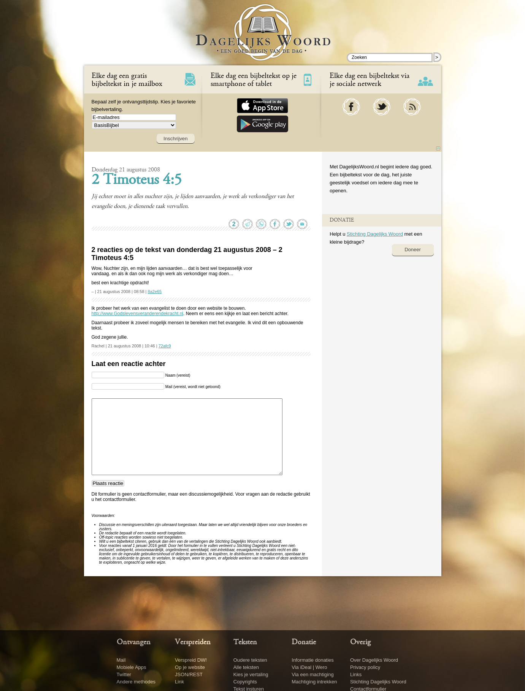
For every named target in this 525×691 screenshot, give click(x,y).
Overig (360, 642)
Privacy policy (365, 667)
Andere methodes (136, 682)
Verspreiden (193, 642)
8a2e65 (155, 291)
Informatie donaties (313, 660)
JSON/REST (189, 674)
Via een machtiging (312, 674)
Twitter (124, 674)
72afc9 (165, 346)
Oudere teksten (250, 660)
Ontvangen (134, 642)
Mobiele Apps (131, 667)
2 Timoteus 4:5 (137, 180)
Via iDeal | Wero (309, 667)
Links (356, 674)
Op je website (190, 667)
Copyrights (245, 682)
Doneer (412, 249)
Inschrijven (175, 138)
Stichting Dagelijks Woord (375, 234)
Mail (121, 660)
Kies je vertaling (250, 674)
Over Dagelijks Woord (374, 660)
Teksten (245, 642)
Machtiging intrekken (314, 682)
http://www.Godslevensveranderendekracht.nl (137, 313)
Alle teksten (246, 667)
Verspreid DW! (191, 660)
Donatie (304, 642)
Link (179, 682)
